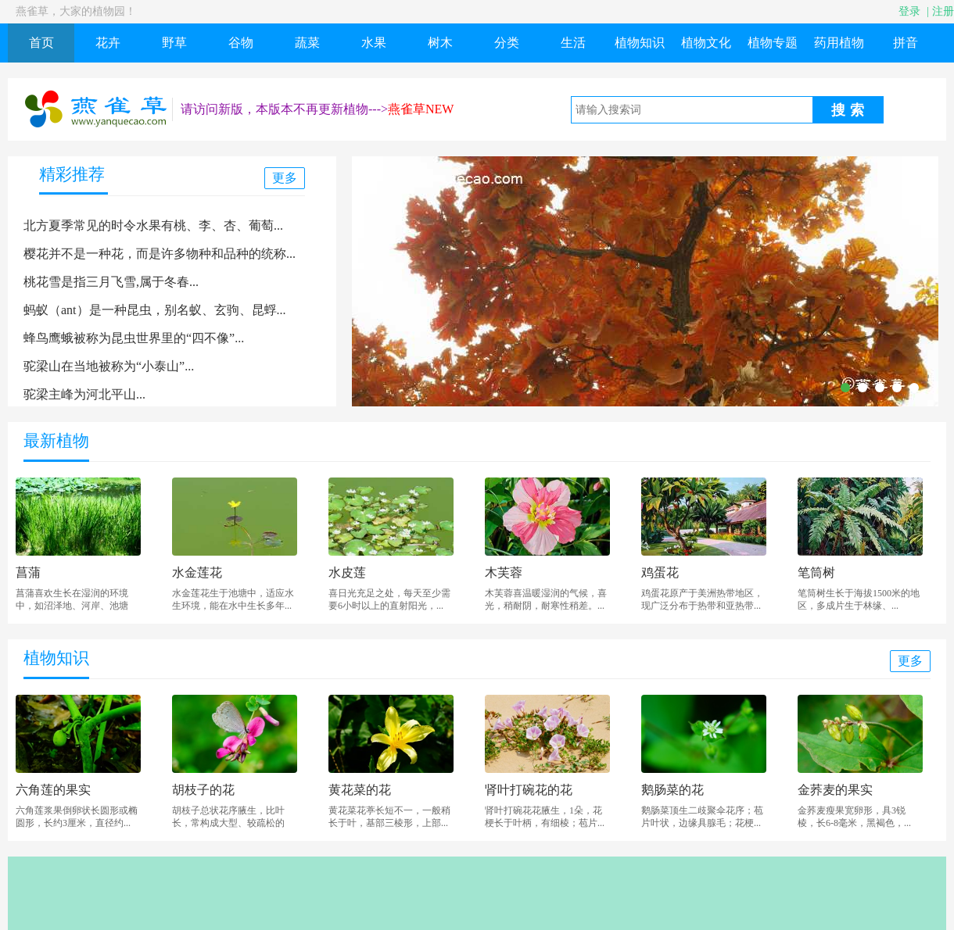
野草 (174, 42)
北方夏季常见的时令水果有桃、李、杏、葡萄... (153, 225)
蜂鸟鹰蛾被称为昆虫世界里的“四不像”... (133, 338)
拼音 (905, 42)
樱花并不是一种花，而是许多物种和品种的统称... (159, 253)
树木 (440, 42)
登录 (909, 11)
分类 (506, 42)
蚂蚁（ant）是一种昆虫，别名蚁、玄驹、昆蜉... (154, 310)
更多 (284, 177)
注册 (943, 11)
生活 (573, 42)
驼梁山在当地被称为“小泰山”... (108, 366)
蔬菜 (307, 42)
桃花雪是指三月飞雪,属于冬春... (111, 281)
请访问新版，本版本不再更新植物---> (284, 109)
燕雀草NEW (421, 109)
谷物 (240, 42)
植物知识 (640, 42)
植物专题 (773, 42)
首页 (41, 42)
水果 (373, 42)
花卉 (107, 42)
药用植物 (839, 42)
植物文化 (706, 42)
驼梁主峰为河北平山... (84, 394)
